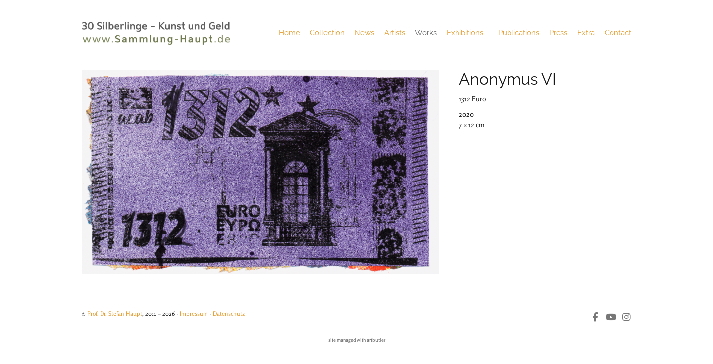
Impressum (194, 313)
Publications (518, 32)
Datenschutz (229, 313)
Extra (586, 32)
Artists (394, 32)
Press (558, 32)
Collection (327, 32)
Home (289, 32)
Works (426, 32)
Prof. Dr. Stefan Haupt (114, 313)
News (364, 32)
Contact (618, 32)
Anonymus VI (507, 79)
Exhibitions (467, 33)
